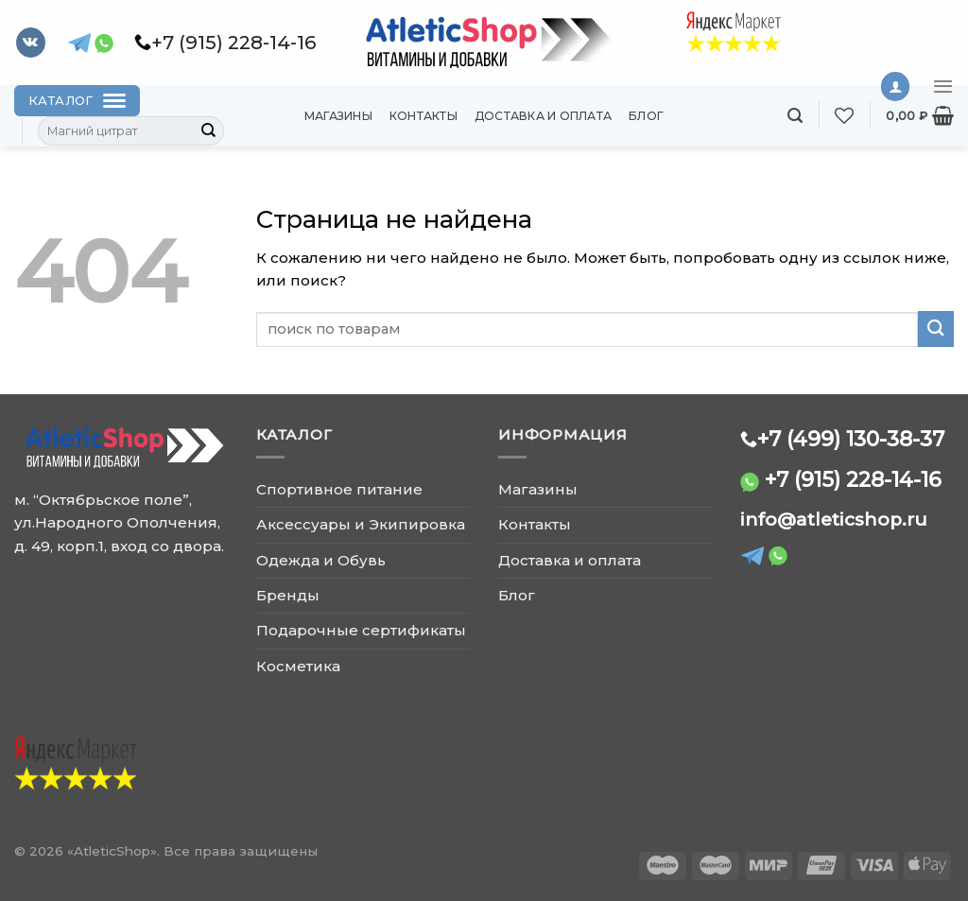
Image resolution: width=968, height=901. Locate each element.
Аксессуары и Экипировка (360, 524)
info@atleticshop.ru (833, 519)
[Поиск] (795, 115)
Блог (646, 116)
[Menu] (943, 86)
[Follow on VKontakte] (30, 42)
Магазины (338, 116)
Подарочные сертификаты (361, 630)
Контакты (423, 116)
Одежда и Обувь (321, 560)
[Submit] (209, 131)
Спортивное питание (339, 489)
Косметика (298, 666)
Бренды (288, 595)
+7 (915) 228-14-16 (853, 479)
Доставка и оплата (543, 116)
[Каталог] (77, 100)
